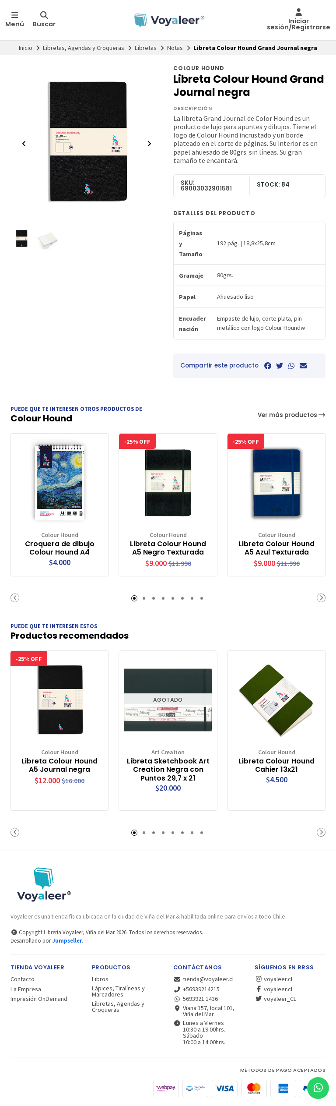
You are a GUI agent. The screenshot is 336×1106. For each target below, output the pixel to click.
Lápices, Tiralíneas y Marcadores (118, 991)
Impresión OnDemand (38, 999)
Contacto (22, 979)
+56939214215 (196, 989)
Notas (175, 48)
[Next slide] (149, 143)
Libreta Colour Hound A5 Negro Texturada (168, 547)
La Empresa (25, 989)
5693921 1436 (195, 999)
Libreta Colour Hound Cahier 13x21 (276, 765)
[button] (14, 597)
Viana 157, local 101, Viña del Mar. (203, 1010)
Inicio (25, 48)
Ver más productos (292, 415)
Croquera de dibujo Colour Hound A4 (59, 547)
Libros (100, 979)
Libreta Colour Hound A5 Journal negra (59, 765)
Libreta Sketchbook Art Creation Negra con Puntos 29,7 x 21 (168, 769)
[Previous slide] (24, 143)
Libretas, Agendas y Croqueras (83, 48)
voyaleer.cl (273, 979)
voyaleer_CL (276, 999)
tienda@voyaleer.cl (203, 979)
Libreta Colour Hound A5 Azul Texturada (276, 547)
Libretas (146, 48)
